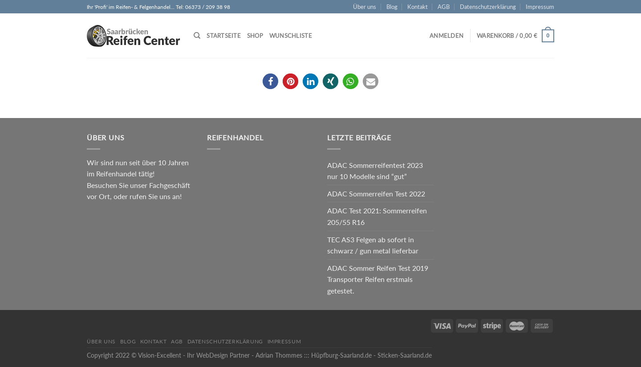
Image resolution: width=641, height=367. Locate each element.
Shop (255, 35)
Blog (392, 6)
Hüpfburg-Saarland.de (341, 355)
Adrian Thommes (279, 355)
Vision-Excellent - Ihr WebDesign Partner (194, 355)
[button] (270, 81)
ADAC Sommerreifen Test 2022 (376, 193)
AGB (444, 6)
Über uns (364, 6)
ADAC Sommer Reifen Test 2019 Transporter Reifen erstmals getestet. (377, 279)
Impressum (540, 6)
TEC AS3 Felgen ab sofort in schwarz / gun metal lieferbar (372, 245)
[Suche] (197, 35)
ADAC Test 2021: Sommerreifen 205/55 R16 (377, 216)
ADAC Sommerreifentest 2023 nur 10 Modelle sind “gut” (375, 171)
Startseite (224, 35)
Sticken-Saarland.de (404, 355)
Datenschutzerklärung (488, 6)
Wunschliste (290, 35)
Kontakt (417, 6)
